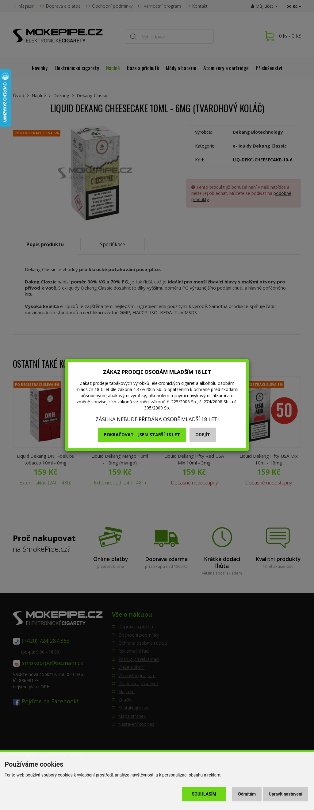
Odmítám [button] (247, 794)
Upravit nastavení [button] (285, 794)
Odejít (202, 434)
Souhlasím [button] (204, 794)
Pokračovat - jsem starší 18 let (142, 434)
